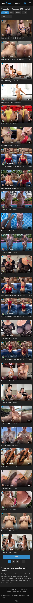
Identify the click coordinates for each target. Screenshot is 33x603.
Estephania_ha (9, 35)
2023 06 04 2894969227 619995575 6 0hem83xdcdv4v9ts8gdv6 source (13, 166)
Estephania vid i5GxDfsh (8, 102)
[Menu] (30, 3)
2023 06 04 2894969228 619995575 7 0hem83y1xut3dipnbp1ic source (13, 295)
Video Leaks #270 (6, 123)
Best (24, 12)
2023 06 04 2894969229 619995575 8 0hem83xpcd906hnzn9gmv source (13, 188)
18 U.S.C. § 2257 (23, 589)
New (11, 12)
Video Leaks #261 (6, 381)
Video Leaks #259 (6, 466)
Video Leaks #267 (6, 231)
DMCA (19, 591)
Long (4, 16)
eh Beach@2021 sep (7, 424)
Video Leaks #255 (6, 552)
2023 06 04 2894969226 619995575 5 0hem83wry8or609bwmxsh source (13, 316)
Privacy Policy (13, 589)
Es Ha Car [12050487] (7, 145)
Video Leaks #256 (6, 531)
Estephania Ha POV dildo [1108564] (11, 38)
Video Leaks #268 (6, 252)
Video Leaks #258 (6, 509)
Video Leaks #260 (6, 402)
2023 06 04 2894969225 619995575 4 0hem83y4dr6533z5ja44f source (13, 359)
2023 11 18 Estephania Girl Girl (9, 81)
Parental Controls (11, 591)
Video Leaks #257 (6, 488)
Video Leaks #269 (6, 209)
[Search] (25, 3)
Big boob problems (6, 445)
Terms (7, 589)
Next (16, 556)
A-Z (9, 16)
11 (23, 561)
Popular (18, 12)
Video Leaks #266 (6, 274)
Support (24, 591)
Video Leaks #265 (6, 338)
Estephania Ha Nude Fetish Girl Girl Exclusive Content (13, 59)
